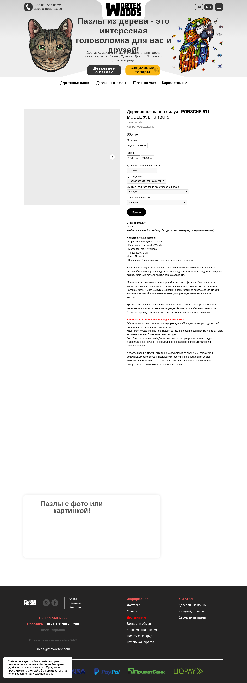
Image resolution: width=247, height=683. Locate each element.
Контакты (75, 607)
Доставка (133, 605)
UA (199, 7)
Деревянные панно (75, 83)
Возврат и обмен (139, 623)
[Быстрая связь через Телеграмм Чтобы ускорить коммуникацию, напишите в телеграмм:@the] (28, 7)
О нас (73, 598)
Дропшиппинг (136, 617)
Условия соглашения (142, 630)
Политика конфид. (140, 636)
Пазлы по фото (144, 83)
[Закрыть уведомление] (69, 660)
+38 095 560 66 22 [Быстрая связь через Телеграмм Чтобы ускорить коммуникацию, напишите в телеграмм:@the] (48, 5)
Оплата (132, 611)
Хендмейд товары (191, 611)
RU (208, 7)
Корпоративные (174, 83)
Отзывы (75, 603)
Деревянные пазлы (111, 83)
